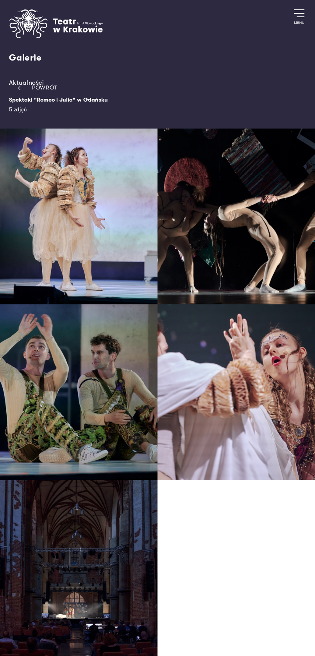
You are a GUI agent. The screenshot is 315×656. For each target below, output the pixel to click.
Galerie (25, 58)
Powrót (35, 88)
